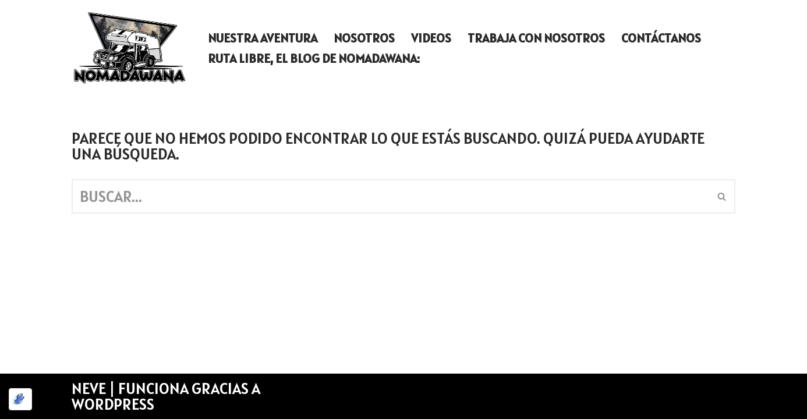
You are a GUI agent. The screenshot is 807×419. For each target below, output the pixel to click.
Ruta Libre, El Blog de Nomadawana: (314, 58)
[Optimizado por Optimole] (20, 399)
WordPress (113, 404)
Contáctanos (661, 38)
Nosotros (364, 38)
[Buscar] (390, 196)
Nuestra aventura (262, 38)
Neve (89, 388)
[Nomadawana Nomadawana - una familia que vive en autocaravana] (130, 47)
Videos (431, 38)
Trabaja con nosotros (536, 38)
